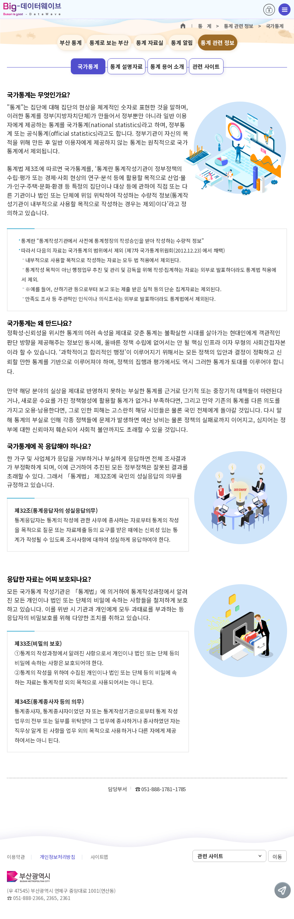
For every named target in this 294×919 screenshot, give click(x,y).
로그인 (269, 10)
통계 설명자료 (126, 66)
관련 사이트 (206, 66)
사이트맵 (99, 856)
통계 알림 (182, 42)
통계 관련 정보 (218, 42)
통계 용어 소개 (167, 66)
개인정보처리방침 (57, 856)
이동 (277, 856)
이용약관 (16, 856)
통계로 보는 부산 (109, 42)
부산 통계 (71, 42)
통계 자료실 (149, 42)
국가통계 (88, 66)
